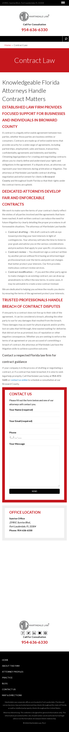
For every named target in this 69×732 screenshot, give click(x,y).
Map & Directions (12, 695)
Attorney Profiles (12, 671)
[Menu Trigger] (63, 2)
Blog (5, 683)
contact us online (19, 379)
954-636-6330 (34, 29)
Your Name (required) (34, 412)
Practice (7, 677)
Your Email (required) (34, 423)
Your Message (34, 445)
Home (7, 45)
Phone (34, 434)
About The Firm (10, 666)
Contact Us (9, 689)
